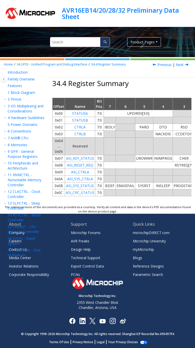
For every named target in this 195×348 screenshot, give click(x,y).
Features (22, 98)
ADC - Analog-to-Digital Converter (24, 73)
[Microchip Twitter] (92, 321)
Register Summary (108, 64)
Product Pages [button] (143, 42)
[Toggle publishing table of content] (4, 79)
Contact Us (18, 249)
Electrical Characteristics (20, 162)
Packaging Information (18, 197)
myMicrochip (143, 249)
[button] (6, 82)
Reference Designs (148, 266)
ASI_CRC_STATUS (80, 192)
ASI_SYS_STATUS (80, 185)
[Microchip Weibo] (123, 321)
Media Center (20, 257)
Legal (103, 342)
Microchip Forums (86, 232)
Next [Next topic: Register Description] (180, 64)
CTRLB (80, 133)
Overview (22, 105)
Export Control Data (87, 266)
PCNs (75, 274)
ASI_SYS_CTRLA (80, 178)
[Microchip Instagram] (112, 321)
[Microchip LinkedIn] (82, 321)
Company (17, 232)
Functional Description (23, 115)
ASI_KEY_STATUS (80, 158)
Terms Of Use (62, 342)
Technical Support (85, 257)
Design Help (81, 249)
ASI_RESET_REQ (80, 165)
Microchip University (149, 241)
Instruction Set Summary (22, 150)
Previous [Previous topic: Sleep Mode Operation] (164, 64)
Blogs (137, 257)
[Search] (105, 42)
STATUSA (80, 113)
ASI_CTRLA (80, 172)
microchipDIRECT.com (151, 232)
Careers (15, 241)
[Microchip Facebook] (72, 321)
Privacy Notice (85, 342)
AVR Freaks (80, 241)
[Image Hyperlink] (102, 321)
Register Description (21, 138)
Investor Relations (24, 266)
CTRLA (80, 127)
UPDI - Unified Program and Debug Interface (52, 64)
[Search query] (80, 42)
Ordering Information (17, 185)
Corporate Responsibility (29, 274)
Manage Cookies (123, 342)
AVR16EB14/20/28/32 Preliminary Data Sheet (120, 13)
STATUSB (80, 120)
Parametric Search (148, 274)
